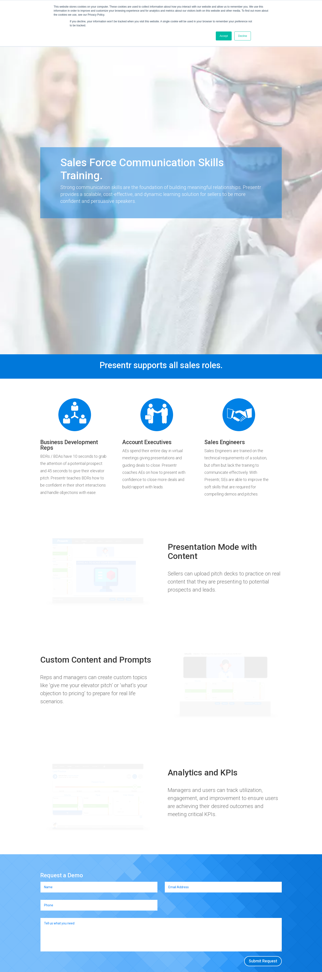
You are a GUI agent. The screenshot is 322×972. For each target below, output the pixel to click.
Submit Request (263, 961)
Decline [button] (242, 36)
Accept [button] (224, 36)
